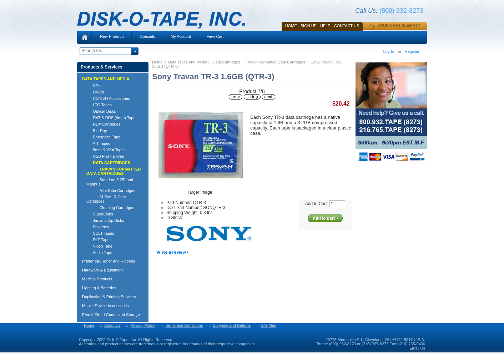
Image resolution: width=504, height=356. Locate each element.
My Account (181, 36)
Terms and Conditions (184, 325)
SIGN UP (309, 26)
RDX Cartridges (103, 124)
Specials (147, 36)
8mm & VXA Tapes (106, 150)
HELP (325, 26)
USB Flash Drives (105, 156)
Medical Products (97, 279)
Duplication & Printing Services (109, 297)
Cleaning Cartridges (110, 207)
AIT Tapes (98, 143)
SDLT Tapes (100, 233)
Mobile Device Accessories (105, 306)
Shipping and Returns (232, 325)
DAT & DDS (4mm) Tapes (111, 118)
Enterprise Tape (103, 137)
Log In (388, 51)
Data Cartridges (226, 62)
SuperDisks (99, 214)
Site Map (268, 325)
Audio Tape (99, 252)
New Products (112, 36)
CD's (93, 85)
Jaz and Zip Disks (105, 220)
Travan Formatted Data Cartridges (275, 62)
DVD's (95, 92)
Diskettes (97, 227)
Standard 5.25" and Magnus (109, 182)
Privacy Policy (142, 325)
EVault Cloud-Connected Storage (111, 314)
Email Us (417, 348)
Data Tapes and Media (187, 62)
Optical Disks (101, 111)
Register (412, 51)
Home (291, 26)
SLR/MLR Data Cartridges (106, 199)
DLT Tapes (98, 240)
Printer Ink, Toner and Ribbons (108, 261)
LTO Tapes (99, 105)
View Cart (215, 36)
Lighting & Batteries (99, 288)
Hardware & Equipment (102, 270)
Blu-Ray (96, 130)
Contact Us (346, 26)
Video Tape (99, 246)
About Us (112, 325)
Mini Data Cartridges (110, 190)
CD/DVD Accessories (108, 98)
